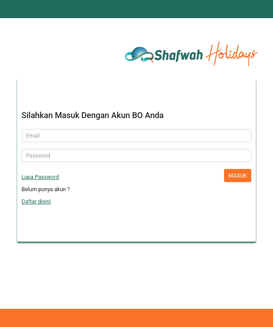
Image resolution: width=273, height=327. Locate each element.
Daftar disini (36, 201)
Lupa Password (40, 177)
